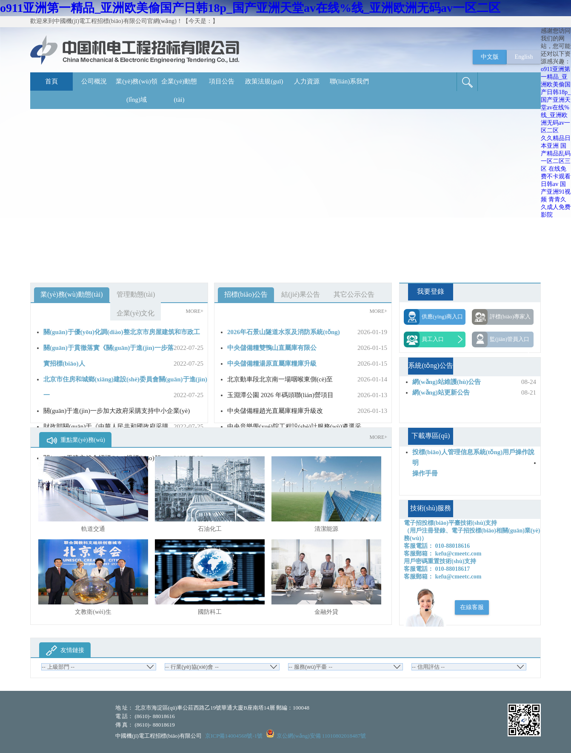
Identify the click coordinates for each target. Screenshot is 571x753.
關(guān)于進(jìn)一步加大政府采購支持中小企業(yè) (116, 410)
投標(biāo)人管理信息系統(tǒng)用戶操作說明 (473, 457)
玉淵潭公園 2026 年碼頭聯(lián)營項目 (280, 395)
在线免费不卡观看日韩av (556, 176)
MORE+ (194, 311)
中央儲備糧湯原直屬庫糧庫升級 (272, 363)
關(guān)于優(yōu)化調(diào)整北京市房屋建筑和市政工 (121, 332)
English (524, 57)
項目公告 (221, 81)
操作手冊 (425, 473)
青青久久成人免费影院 (556, 207)
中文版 (490, 57)
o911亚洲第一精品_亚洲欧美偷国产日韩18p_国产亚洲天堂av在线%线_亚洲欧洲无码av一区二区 (250, 7)
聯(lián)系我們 (349, 81)
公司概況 (94, 81)
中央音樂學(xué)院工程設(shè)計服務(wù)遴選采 (294, 426)
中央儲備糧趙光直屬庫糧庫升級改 (275, 410)
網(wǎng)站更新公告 (441, 392)
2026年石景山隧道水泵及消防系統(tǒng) (283, 332)
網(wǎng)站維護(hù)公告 (446, 381)
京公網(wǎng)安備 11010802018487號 (321, 736)
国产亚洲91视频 (556, 192)
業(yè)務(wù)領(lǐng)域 (136, 90)
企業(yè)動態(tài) (179, 90)
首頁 (51, 81)
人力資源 (307, 81)
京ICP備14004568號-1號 (234, 736)
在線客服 (472, 607)
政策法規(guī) (264, 81)
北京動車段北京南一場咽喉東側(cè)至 (280, 379)
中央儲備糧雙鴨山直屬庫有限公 (272, 347)
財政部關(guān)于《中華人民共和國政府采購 (105, 426)
